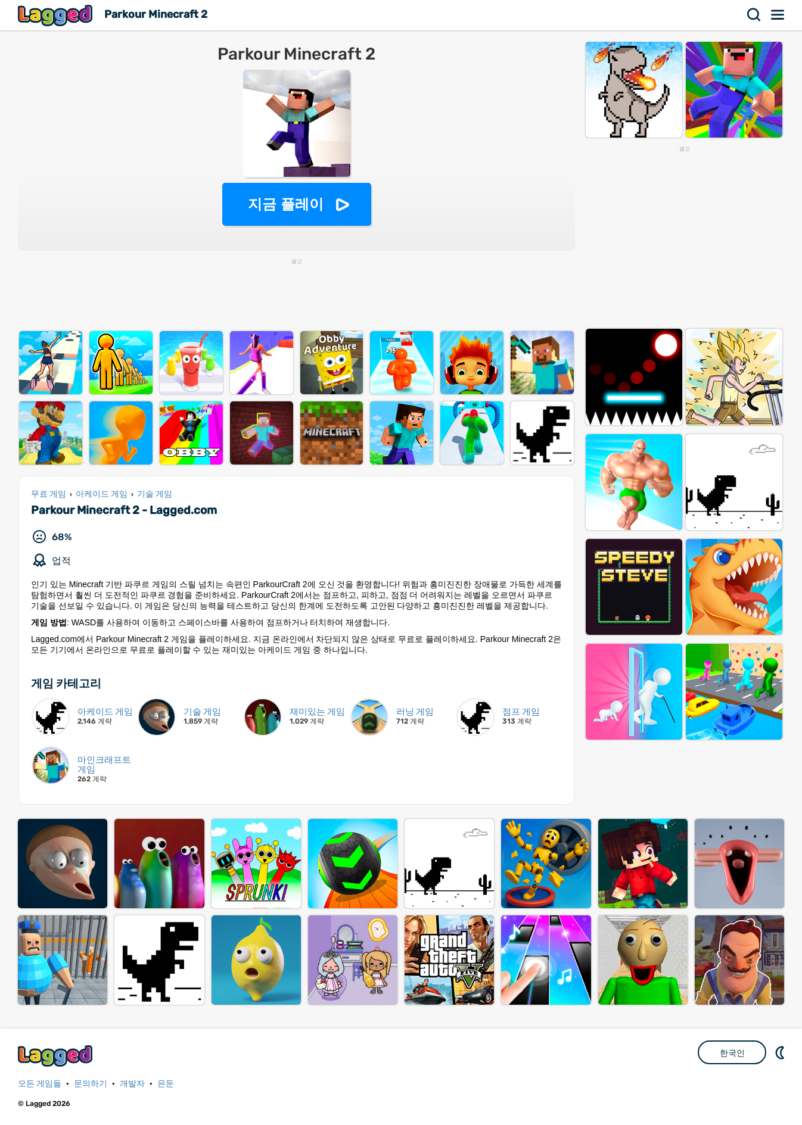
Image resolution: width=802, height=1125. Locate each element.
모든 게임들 (39, 1084)
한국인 (732, 1053)
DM (781, 1052)
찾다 (754, 15)
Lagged (56, 15)
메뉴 (778, 15)
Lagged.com (56, 1055)
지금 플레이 (286, 204)
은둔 (165, 1084)
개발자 (132, 1084)
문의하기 (90, 1084)
